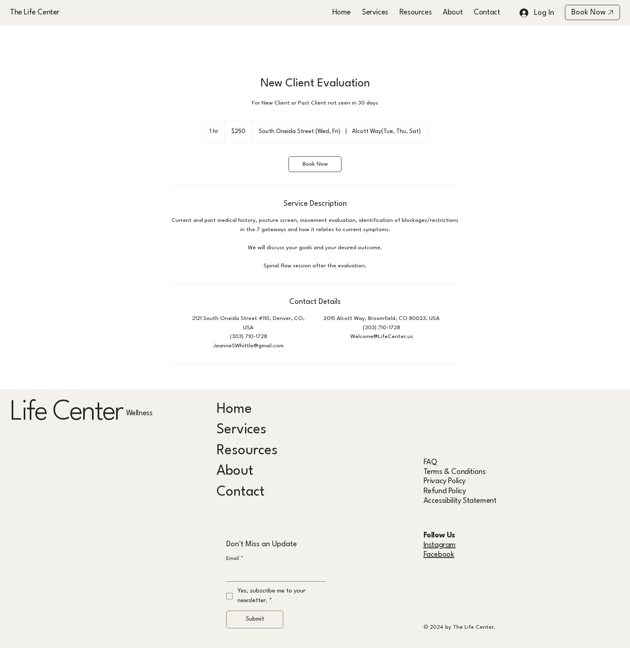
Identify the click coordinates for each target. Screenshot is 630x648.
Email (234, 558)
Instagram (439, 545)
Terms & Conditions (454, 472)
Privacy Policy (444, 481)
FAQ (430, 462)
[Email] (273, 573)
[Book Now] (592, 12)
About (235, 471)
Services (241, 430)
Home (234, 409)
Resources (247, 450)
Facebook (438, 554)
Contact (241, 492)
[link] (315, 164)
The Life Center (34, 12)
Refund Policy (444, 491)
